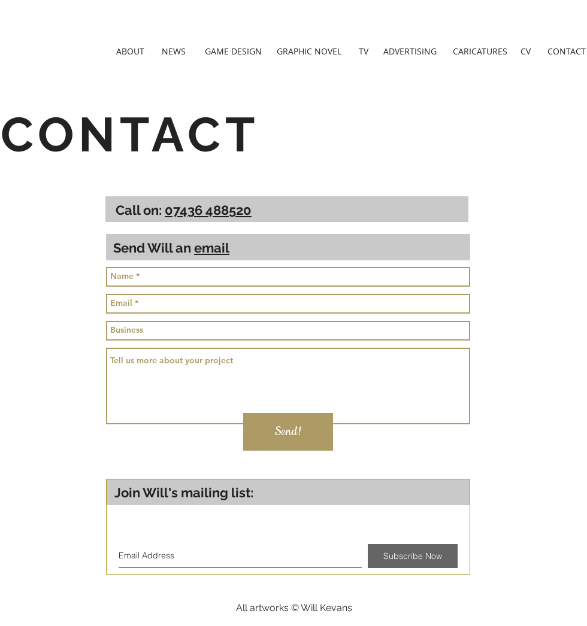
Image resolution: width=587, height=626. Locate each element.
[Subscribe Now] (413, 556)
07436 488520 (208, 210)
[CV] (525, 51)
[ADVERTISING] (410, 51)
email (211, 248)
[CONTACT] (566, 51)
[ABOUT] (130, 51)
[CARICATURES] (480, 51)
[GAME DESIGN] (233, 51)
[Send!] (288, 432)
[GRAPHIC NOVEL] (309, 51)
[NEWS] (174, 51)
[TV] (363, 51)
